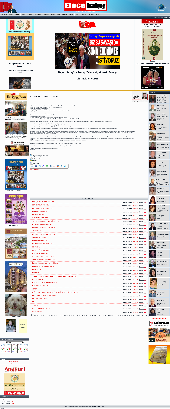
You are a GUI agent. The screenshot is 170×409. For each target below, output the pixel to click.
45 (118, 315)
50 (129, 315)
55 (140, 315)
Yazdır (37, 163)
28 (82, 315)
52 (133, 315)
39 (105, 315)
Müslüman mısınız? (162, 264)
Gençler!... (160, 255)
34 (95, 315)
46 (120, 315)
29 (84, 315)
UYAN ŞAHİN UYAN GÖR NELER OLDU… (162, 118)
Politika (17, 14)
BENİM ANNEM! (161, 201)
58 (146, 315)
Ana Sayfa (4, 14)
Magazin (64, 14)
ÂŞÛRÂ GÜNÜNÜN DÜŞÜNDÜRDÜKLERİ (162, 183)
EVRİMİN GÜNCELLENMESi (162, 227)
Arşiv (97, 14)
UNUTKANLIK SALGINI (161, 304)
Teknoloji (46, 14)
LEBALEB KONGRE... (160, 313)
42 (112, 315)
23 (71, 315)
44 (116, 315)
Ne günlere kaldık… (162, 237)
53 (136, 315)
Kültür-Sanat (38, 14)
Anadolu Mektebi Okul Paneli (161, 246)
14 (52, 315)
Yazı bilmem (160, 295)
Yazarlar (71, 14)
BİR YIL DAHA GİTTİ (163, 147)
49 (127, 315)
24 (73, 315)
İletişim (84, 14)
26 (77, 315)
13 (49, 315)
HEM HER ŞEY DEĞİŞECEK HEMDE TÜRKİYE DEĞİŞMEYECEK (162, 100)
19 (62, 315)
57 (144, 315)
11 (45, 315)
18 (60, 315)
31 (88, 315)
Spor (58, 14)
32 (90, 315)
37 (101, 315)
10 (43, 315)
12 (47, 315)
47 (123, 315)
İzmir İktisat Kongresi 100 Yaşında (163, 192)
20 (65, 315)
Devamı (23, 327)
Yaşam (53, 14)
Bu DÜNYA (160, 285)
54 (138, 315)
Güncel (11, 14)
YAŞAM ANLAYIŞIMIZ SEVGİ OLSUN (163, 137)
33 (92, 315)
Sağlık (30, 14)
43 (114, 315)
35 (97, 315)
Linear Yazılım (101, 406)
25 (75, 315)
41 (110, 315)
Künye (77, 14)
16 (56, 315)
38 (103, 315)
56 (142, 315)
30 (86, 315)
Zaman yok (160, 274)
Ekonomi (24, 14)
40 (108, 315)
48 (125, 315)
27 (80, 315)
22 (69, 315)
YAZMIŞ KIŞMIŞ (161, 165)
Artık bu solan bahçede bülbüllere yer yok (162, 210)
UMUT (159, 219)
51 (131, 315)
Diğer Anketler (14, 363)
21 (67, 315)
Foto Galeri (91, 14)
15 (54, 315)
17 (58, 315)
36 (99, 315)
